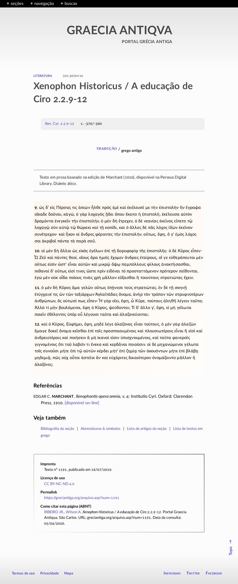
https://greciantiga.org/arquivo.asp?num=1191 (81, 498)
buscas (71, 4)
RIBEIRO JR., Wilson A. (63, 512)
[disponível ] (82, 403)
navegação (44, 4)
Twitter (193, 573)
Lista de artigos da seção (147, 429)
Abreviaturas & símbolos (100, 429)
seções (17, 4)
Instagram (172, 573)
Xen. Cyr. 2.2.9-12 (59, 124)
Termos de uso (23, 573)
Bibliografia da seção (57, 429)
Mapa (68, 573)
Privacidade (49, 573)
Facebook (214, 573)
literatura (42, 76)
